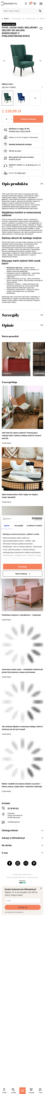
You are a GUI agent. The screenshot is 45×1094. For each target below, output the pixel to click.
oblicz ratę (21, 173)
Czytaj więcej (6, 443)
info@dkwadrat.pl (14, 822)
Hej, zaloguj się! (26, 3)
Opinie (8, 325)
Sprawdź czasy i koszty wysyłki (19, 131)
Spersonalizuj (22, 574)
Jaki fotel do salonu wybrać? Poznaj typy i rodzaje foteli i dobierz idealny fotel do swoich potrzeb (21, 435)
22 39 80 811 (30, 165)
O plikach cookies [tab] (34, 525)
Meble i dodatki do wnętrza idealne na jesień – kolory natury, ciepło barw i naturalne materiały (22, 785)
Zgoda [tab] (6, 525)
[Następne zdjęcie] (40, 61)
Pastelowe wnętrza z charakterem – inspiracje (21, 615)
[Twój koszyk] (34, 3)
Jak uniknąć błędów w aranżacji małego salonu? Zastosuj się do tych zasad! (22, 727)
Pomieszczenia (30, 18)
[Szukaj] (40, 11)
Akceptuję (22, 567)
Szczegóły (10, 314)
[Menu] (22, 1090)
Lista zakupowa (31, 3)
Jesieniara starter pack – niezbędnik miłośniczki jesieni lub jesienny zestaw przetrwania (22, 670)
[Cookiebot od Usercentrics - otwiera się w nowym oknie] (32, 518)
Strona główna (16, 18)
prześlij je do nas (15, 159)
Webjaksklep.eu (27, 874)
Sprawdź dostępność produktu (20, 144)
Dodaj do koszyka (28, 119)
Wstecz (5, 19)
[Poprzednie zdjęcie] (5, 61)
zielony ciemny (22, 87)
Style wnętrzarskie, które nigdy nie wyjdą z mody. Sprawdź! (20, 495)
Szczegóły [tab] (18, 525)
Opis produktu (15, 183)
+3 (35, 98)
